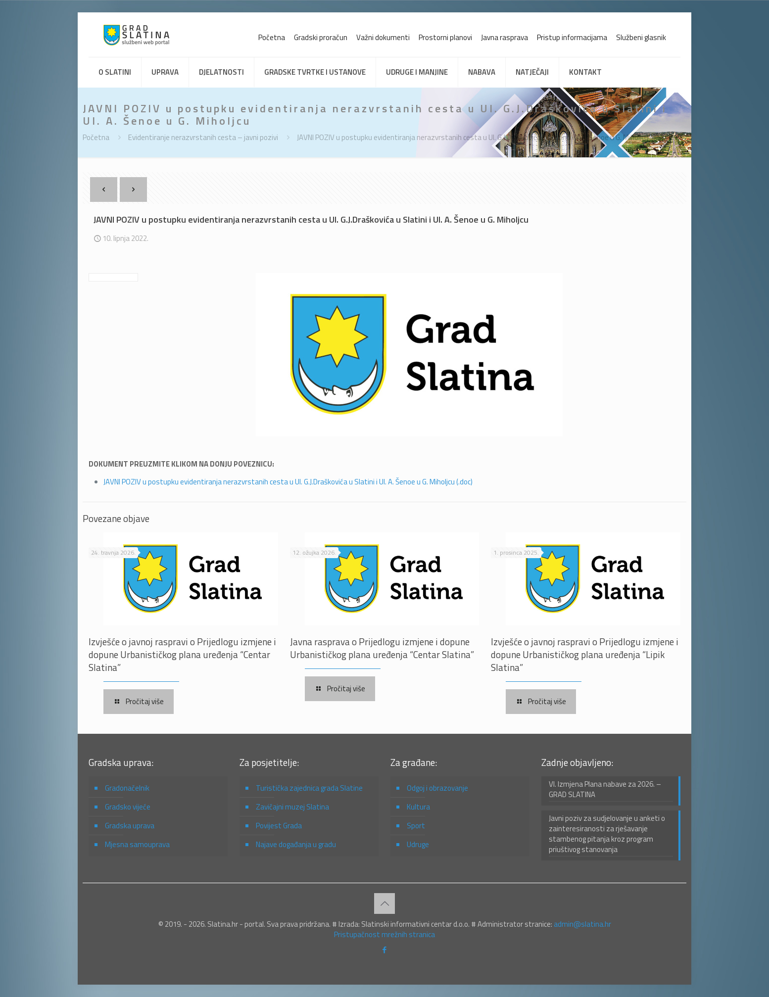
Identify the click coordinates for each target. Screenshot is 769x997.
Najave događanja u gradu (296, 844)
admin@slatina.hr (582, 924)
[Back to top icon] (384, 903)
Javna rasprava (504, 37)
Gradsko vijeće (127, 806)
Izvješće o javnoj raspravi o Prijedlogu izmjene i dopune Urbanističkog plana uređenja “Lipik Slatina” (584, 654)
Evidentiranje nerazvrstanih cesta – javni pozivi (203, 137)
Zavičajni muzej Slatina (292, 806)
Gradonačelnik (127, 788)
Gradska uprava (129, 825)
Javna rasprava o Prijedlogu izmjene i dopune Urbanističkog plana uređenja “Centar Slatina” (382, 648)
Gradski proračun (320, 37)
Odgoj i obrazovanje (437, 788)
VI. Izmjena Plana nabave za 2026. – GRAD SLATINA (605, 789)
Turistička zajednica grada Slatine (309, 788)
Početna (271, 37)
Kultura (418, 806)
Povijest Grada (279, 825)
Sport (416, 825)
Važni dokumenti (383, 37)
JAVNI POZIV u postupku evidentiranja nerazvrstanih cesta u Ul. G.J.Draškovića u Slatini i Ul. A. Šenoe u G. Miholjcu (472, 137)
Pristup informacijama (572, 37)
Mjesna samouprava (137, 844)
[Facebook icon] (384, 949)
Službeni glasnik (641, 37)
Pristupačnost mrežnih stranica (384, 934)
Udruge (418, 844)
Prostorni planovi (445, 37)
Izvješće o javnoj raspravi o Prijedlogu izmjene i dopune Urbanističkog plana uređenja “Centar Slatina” (182, 654)
